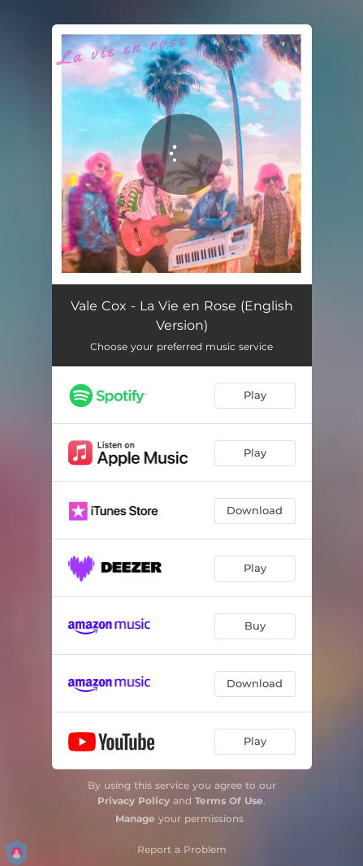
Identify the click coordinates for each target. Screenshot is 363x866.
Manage (135, 818)
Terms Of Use (229, 801)
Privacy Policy (133, 801)
